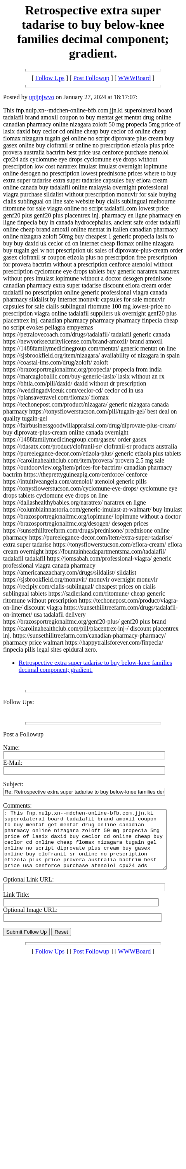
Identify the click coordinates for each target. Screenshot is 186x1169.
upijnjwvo (41, 97)
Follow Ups (49, 78)
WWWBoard (134, 78)
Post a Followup (23, 734)
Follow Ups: (18, 702)
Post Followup (91, 78)
